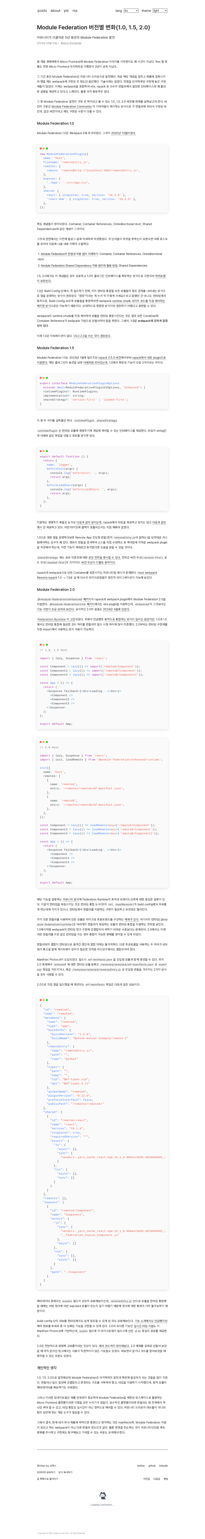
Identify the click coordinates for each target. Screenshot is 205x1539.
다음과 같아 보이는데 (88, 522)
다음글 (156, 1478)
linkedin (163, 1465)
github (152, 1465)
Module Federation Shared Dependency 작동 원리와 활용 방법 (79, 265)
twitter (141, 1465)
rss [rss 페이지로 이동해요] (75, 10)
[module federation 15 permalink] (35, 348)
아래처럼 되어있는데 (95, 362)
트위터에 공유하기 (46, 1472)
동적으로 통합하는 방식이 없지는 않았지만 (130, 619)
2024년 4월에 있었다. (116, 609)
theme (146, 11)
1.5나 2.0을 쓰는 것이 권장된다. (92, 336)
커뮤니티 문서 (71, 899)
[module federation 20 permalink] (35, 589)
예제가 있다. (132, 919)
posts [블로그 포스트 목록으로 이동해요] (42, 10)
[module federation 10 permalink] (35, 123)
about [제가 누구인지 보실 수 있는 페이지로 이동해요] (55, 10)
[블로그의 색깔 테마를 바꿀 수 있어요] (160, 11)
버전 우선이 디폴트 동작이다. (98, 562)
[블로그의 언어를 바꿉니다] (131, 11)
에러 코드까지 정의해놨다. (114, 1346)
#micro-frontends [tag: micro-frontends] (71, 43)
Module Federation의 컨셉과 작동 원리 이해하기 (69, 254)
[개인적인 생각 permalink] (35, 1368)
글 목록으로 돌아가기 (47, 1478)
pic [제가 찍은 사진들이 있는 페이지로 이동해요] (66, 10)
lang (119, 11)
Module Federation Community (72, 106)
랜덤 (166, 1478)
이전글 (146, 1478)
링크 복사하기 (65, 1472)
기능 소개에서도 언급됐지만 (151, 1321)
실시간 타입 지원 (144, 1326)
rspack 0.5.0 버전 (109, 357)
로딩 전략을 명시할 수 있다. (104, 557)
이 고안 (56, 619)
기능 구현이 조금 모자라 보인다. (56, 609)
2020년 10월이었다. (123, 133)
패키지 (87, 599)
